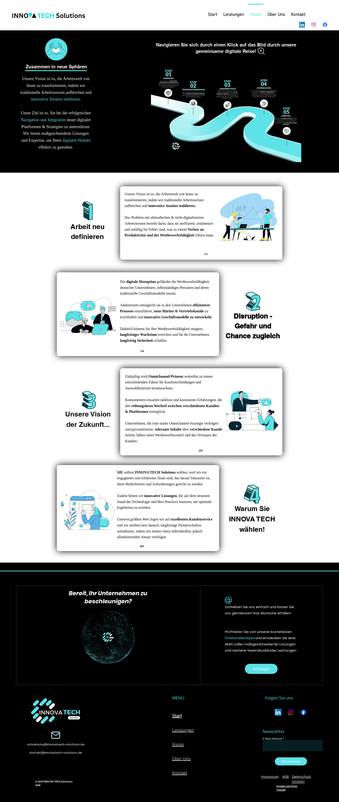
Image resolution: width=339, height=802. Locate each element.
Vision (178, 744)
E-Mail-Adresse (272, 738)
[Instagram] (313, 25)
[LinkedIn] (302, 25)
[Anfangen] (261, 669)
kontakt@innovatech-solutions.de (56, 752)
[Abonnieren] (291, 761)
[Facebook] (325, 25)
